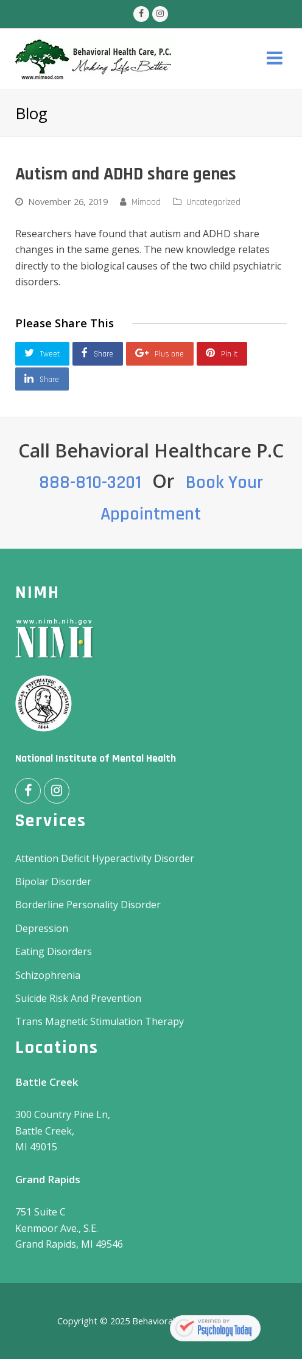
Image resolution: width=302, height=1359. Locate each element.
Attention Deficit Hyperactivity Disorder (104, 858)
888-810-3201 (90, 482)
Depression (41, 928)
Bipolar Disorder (53, 881)
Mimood (146, 202)
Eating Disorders (53, 951)
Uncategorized (213, 202)
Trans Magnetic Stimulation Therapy (99, 1021)
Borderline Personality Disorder (88, 904)
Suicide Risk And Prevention (78, 998)
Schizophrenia (47, 975)
